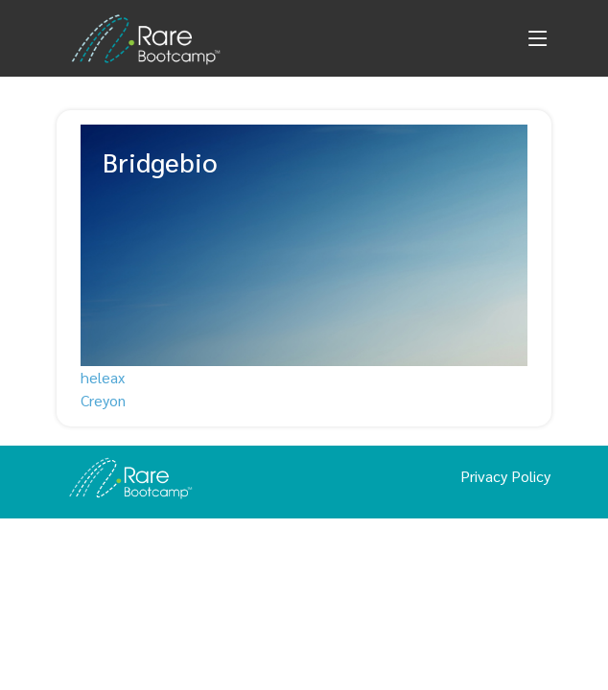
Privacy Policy (505, 476)
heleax (103, 377)
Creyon (103, 400)
